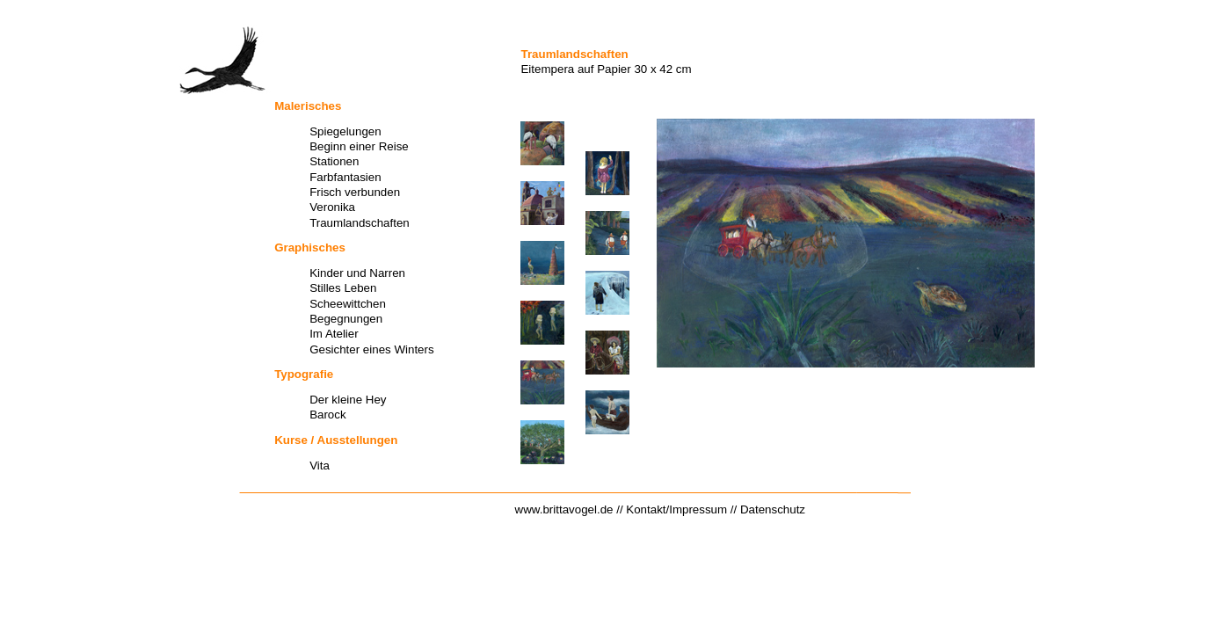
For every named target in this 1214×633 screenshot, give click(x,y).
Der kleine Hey (347, 399)
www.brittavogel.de (564, 509)
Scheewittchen (347, 303)
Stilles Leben (342, 288)
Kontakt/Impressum (676, 509)
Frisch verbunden (354, 192)
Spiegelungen (345, 131)
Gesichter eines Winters (371, 349)
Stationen (334, 161)
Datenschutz (772, 509)
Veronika (332, 207)
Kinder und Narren (357, 273)
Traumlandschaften (359, 222)
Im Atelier (334, 333)
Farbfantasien (345, 177)
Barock (327, 414)
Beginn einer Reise (359, 146)
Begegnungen (345, 318)
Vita (319, 465)
